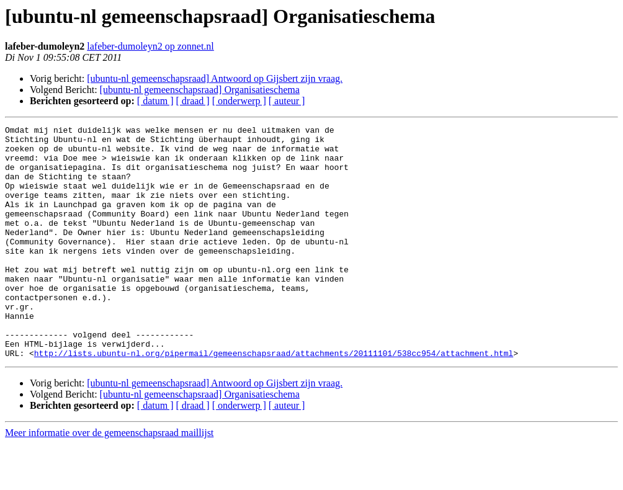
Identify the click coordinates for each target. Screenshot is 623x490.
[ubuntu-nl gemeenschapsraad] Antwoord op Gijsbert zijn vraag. (215, 78)
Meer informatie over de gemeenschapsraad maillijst (109, 479)
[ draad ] (193, 101)
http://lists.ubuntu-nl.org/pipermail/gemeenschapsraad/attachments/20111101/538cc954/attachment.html (273, 399)
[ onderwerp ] (239, 101)
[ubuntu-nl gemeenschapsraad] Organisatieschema (200, 89)
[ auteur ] (287, 101)
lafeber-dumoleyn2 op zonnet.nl (150, 46)
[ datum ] (155, 101)
